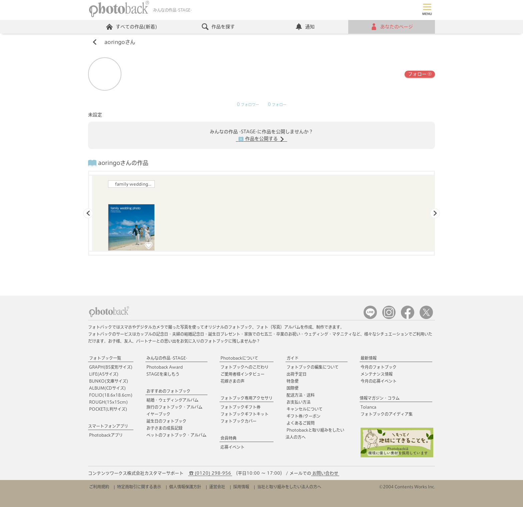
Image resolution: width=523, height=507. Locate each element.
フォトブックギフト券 (240, 407)
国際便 (293, 388)
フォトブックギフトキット (244, 414)
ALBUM (107, 388)
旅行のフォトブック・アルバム (174, 407)
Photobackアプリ (106, 435)
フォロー (420, 73)
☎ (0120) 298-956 (210, 473)
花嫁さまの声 (232, 381)
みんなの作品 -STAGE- (166, 358)
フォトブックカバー (238, 421)
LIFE (103, 374)
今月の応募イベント (379, 381)
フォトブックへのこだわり (244, 367)
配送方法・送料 (301, 395)
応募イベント (232, 447)
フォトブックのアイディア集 (387, 414)
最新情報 (369, 358)
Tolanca (368, 407)
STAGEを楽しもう (162, 374)
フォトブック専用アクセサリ (246, 398)
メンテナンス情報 (377, 374)
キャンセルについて (305, 409)
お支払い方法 (299, 402)
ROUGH (108, 402)
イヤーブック (158, 414)
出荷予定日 (297, 374)
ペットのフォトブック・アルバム (176, 435)
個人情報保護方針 (185, 487)
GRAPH (110, 367)
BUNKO (108, 381)
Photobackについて (239, 358)
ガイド (293, 358)
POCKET (108, 409)
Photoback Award (164, 367)
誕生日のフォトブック (166, 421)
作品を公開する (261, 139)
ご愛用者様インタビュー (242, 374)
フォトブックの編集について (313, 367)
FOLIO (110, 395)
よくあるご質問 (301, 423)
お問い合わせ (325, 473)
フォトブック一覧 (105, 358)
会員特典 (228, 438)
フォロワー (248, 105)
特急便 (293, 381)
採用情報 (241, 487)
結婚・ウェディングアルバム (172, 400)
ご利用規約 (99, 487)
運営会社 (217, 487)
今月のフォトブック (379, 367)
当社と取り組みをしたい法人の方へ (289, 487)
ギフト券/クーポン (304, 416)
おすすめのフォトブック (168, 391)
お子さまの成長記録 (164, 428)
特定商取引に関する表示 (139, 487)
